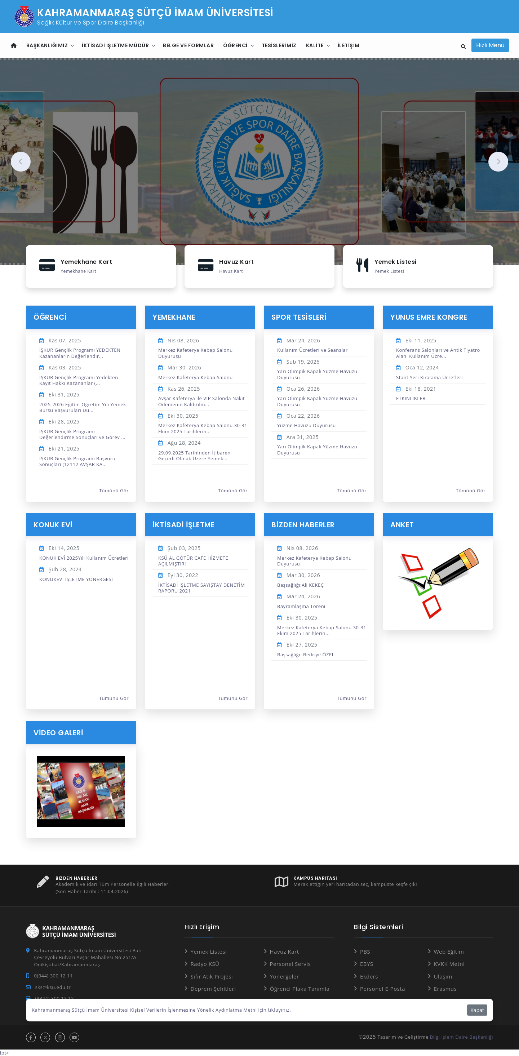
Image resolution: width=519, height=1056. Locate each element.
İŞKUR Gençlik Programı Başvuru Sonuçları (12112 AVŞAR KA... (77, 461)
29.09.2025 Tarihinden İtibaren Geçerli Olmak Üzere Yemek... (194, 455)
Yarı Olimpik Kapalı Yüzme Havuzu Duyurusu (317, 374)
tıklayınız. (279, 1009)
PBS (365, 950)
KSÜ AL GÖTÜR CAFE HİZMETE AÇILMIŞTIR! (193, 560)
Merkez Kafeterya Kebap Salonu (195, 377)
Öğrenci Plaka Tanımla (300, 988)
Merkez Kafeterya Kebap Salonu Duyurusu (195, 352)
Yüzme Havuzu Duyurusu (306, 425)
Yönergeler (284, 975)
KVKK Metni (449, 963)
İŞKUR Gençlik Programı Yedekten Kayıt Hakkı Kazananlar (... (78, 380)
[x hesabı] (45, 1037)
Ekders (369, 975)
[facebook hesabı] (30, 1037)
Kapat (477, 1010)
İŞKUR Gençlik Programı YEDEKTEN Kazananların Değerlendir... (79, 352)
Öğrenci (235, 45)
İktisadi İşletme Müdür (115, 45)
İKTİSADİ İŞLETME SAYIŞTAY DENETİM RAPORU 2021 (201, 587)
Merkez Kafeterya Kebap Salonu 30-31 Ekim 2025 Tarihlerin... (202, 428)
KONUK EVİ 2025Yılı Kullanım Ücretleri (84, 557)
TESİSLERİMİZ (279, 45)
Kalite (315, 45)
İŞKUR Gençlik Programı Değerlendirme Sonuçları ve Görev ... (82, 434)
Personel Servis (290, 963)
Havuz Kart (284, 950)
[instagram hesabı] (60, 1037)
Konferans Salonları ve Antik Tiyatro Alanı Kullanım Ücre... (438, 352)
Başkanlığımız (47, 45)
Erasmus (445, 988)
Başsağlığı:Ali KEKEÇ (300, 584)
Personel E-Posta (382, 988)
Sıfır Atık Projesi (212, 975)
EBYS (366, 963)
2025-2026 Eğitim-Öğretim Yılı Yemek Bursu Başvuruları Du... (82, 407)
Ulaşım (443, 975)
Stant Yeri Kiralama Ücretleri (429, 377)
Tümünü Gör (114, 490)
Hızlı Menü (490, 45)
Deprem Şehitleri (213, 988)
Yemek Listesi (209, 950)
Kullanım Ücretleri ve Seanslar (312, 349)
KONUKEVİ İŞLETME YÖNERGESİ (76, 579)
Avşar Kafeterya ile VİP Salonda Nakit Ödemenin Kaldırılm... (201, 401)
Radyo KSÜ (205, 963)
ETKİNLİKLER (411, 398)
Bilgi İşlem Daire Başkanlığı (461, 1036)
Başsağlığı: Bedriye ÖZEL (305, 654)
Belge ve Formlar (188, 45)
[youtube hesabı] (74, 1037)
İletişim (349, 45)
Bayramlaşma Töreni (301, 606)
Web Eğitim (449, 950)
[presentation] (21, 162)
